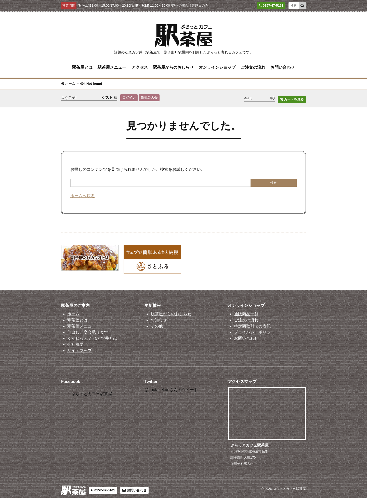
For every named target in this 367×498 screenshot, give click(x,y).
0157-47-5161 (103, 487)
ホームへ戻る (82, 192)
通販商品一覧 (246, 310)
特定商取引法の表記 (252, 322)
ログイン (129, 96)
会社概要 (75, 341)
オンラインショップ (217, 66)
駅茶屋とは (82, 66)
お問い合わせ (282, 66)
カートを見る (292, 96)
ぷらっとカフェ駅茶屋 (91, 390)
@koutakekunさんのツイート (171, 386)
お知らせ (159, 316)
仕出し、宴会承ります (87, 328)
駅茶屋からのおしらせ (173, 66)
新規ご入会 (150, 96)
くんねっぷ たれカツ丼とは (92, 335)
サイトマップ (79, 347)
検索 (273, 179)
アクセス (140, 66)
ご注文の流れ (253, 66)
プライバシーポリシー (254, 328)
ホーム (73, 310)
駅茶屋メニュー (112, 66)
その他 (157, 322)
